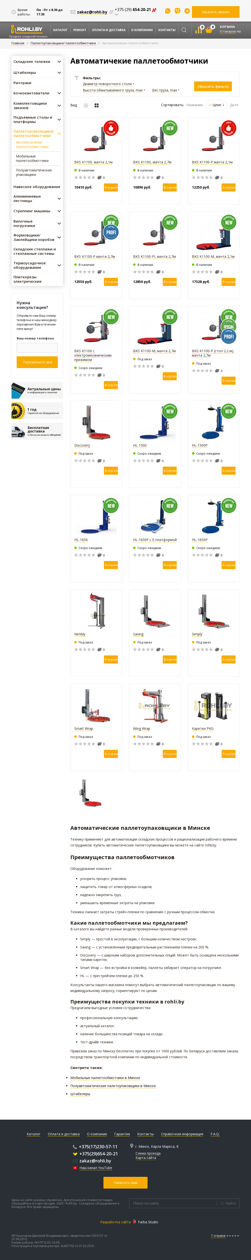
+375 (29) (135, 9)
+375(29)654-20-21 (95, 1154)
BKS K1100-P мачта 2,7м (94, 256)
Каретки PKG (202, 728)
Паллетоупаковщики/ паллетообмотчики (33, 133)
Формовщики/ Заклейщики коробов (33, 237)
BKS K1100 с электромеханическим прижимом (93, 355)
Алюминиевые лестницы (27, 198)
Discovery (82, 445)
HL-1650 (81, 539)
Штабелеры (24, 72)
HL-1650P (200, 539)
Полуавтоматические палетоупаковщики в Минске (113, 1085)
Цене (218, 104)
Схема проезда (148, 1153)
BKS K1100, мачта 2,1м (93, 162)
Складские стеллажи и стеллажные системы (34, 251)
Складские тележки (31, 61)
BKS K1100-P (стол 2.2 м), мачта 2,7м (213, 353)
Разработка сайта (115, 1222)
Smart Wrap (83, 728)
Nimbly (79, 634)
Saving (138, 634)
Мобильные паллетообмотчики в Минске (105, 1077)
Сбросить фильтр (213, 86)
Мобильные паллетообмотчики (32, 158)
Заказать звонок (216, 12)
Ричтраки (22, 82)
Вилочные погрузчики (24, 223)
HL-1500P (200, 445)
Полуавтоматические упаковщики (34, 172)
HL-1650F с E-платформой (155, 539)
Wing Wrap (141, 728)
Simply (197, 634)
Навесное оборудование (36, 186)
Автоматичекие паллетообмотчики (32, 144)
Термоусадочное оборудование (29, 265)
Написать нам (125, 1182)
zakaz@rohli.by (92, 1161)
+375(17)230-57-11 (95, 1146)
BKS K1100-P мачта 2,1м (212, 162)
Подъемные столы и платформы (32, 119)
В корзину (111, 187)
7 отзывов (218, 1236)
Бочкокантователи (31, 93)
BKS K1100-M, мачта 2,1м (213, 256)
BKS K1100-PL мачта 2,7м (154, 256)
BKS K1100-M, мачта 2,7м (154, 351)
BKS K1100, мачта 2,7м (152, 162)
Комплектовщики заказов (30, 105)
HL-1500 (140, 445)
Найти (231, 1203)
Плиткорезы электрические (27, 279)
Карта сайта (146, 1157)
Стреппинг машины (31, 211)
